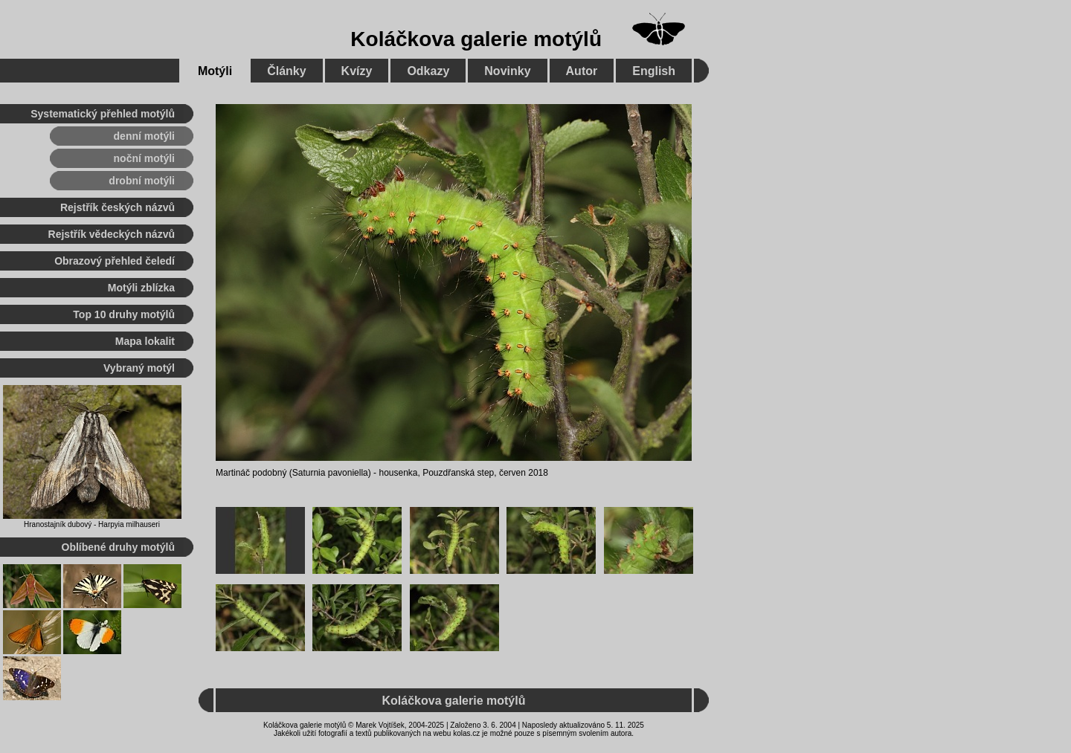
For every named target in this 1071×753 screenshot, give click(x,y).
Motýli (215, 71)
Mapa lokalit (145, 341)
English (653, 71)
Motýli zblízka (141, 288)
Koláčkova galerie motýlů (476, 39)
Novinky (507, 71)
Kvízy (357, 71)
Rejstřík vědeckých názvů (111, 234)
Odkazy (428, 71)
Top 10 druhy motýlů (124, 314)
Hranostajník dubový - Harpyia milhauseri (92, 524)
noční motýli (144, 158)
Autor (582, 71)
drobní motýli (142, 181)
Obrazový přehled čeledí (114, 261)
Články (286, 71)
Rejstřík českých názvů (117, 207)
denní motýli (144, 136)
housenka (398, 473)
